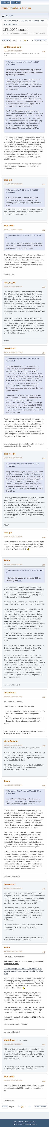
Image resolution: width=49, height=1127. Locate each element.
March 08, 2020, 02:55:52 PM (13, 286)
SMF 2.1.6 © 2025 (18, 1124)
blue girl (8, 180)
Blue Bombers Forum (16, 8)
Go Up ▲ (32, 1121)
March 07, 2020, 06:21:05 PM (13, 51)
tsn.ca (19, 581)
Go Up (4, 1107)
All (32, 40)
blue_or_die (10, 283)
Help (15, 1121)
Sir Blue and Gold (12, 47)
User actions (40, 40)
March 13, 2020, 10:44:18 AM (13, 951)
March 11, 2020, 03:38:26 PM (13, 745)
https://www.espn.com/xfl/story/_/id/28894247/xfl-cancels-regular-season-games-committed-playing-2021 (23, 971)
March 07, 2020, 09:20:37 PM (13, 229)
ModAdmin (9, 1040)
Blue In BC (9, 225)
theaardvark (10, 348)
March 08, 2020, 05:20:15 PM (13, 352)
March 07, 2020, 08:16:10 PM (13, 184)
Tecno (7, 560)
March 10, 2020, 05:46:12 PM (13, 696)
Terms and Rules (23, 1121)
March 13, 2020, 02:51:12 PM (13, 1080)
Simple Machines (30, 1124)
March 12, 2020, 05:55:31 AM (13, 785)
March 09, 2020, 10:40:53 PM (13, 536)
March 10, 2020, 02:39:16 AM (13, 564)
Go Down (6, 40)
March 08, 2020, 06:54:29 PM (13, 458)
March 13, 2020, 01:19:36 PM (13, 1044)
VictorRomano (11, 741)
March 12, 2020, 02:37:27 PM (13, 888)
